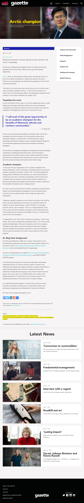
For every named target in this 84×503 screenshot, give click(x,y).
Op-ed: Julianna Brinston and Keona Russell (60, 454)
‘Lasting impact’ (52, 432)
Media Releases (8, 498)
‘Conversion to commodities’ (60, 346)
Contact (5, 492)
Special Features (65, 78)
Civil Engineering (34, 315)
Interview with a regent (57, 389)
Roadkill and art (52, 410)
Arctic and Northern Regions (10, 315)
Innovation (36, 317)
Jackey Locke (8, 57)
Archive (5, 489)
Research (5, 319)
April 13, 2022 (7, 53)
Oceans (42, 317)
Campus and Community (23, 315)
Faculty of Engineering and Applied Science (13, 317)
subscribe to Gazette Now (37, 324)
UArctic (5, 76)
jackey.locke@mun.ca (16, 305)
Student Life (64, 67)
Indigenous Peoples (29, 317)
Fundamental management (59, 367)
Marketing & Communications (12, 495)
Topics (5, 313)
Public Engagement (48, 317)
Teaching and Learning (67, 72)
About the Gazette (9, 486)
